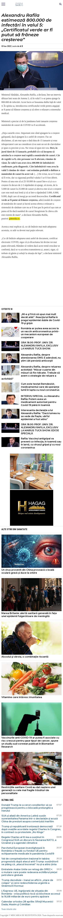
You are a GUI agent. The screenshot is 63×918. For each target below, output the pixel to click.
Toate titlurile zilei (8, 909)
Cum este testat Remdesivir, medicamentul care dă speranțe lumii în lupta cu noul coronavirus (40, 387)
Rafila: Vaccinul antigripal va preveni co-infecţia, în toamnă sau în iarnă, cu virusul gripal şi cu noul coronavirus (41, 443)
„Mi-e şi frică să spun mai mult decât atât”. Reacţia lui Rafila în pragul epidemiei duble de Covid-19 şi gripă (40, 319)
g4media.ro (14, 218)
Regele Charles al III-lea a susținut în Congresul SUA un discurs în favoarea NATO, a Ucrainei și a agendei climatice (28, 840)
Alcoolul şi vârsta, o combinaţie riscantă (24, 656)
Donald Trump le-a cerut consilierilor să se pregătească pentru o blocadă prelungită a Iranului (27, 808)
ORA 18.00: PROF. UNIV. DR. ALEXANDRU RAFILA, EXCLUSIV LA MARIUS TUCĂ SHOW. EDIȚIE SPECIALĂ (40, 429)
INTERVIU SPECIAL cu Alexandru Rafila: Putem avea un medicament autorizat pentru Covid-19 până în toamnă (40, 400)
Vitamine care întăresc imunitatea (21, 697)
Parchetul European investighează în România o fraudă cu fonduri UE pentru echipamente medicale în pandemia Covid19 (27, 851)
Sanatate (22, 529)
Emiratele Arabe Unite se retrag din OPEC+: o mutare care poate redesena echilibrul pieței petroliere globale (29, 872)
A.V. (21, 46)
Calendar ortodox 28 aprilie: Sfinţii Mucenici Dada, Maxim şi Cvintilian (27, 903)
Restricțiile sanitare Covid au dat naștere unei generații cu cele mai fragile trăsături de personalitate (28, 790)
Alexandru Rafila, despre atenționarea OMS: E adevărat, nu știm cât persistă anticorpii (41, 357)
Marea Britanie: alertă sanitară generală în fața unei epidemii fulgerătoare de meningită (29, 615)
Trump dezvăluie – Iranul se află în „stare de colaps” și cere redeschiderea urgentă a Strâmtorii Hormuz (27, 883)
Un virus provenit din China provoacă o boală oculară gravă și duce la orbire (27, 571)
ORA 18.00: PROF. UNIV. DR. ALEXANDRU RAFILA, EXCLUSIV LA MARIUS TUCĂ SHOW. (39, 345)
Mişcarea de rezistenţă (31, 4)
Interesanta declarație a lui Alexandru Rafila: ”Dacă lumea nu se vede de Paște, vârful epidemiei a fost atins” (40, 415)
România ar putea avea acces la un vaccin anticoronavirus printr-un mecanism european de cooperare (40, 333)
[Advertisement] (31, 285)
